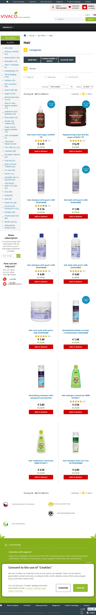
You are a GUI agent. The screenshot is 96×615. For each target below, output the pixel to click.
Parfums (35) (10, 80)
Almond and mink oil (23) (12, 98)
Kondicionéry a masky (49, 59)
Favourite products (75, 7)
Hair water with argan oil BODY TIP (41, 135)
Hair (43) (8, 199)
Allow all (80, 588)
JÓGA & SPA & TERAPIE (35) (10, 165)
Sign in (61, 7)
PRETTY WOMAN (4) (12, 66)
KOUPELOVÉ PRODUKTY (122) (12, 207)
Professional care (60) (12, 217)
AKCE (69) (9, 48)
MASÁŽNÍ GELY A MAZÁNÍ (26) (12, 178)
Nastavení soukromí (55, 613)
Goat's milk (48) (11, 90)
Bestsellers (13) (11, 61)
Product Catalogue (74, 2)
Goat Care (52, 77)
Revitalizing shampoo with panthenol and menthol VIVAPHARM (41, 397)
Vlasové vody (67, 60)
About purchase (46, 2)
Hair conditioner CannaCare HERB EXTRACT (41, 461)
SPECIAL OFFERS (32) (11, 52)
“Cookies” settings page (35, 588)
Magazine (59, 2)
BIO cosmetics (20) (10, 85)
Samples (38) (10, 212)
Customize (63, 588)
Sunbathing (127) (11, 71)
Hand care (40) (10, 202)
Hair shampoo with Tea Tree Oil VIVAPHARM (76, 461)
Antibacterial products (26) (10, 226)
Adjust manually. (15, 591)
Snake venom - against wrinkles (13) (11, 129)
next (89, 94)
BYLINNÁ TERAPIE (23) (12, 155)
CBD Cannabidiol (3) (11, 136)
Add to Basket (41, 151)
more (89, 562)
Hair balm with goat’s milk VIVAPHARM (76, 201)
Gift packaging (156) (10, 75)
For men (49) (10, 170)
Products (7, 27)
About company (18, 2)
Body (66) (8, 195)
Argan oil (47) (10, 93)
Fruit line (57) (10, 160)
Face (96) (8, 192)
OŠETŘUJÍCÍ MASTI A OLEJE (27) (11, 185)
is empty (91, 7)
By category (10, 38)
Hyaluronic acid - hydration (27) (11, 112)
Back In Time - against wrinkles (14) (11, 105)
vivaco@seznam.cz (15, 284)
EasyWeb (11, 613)
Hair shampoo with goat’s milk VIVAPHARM (41, 201)
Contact (87, 2)
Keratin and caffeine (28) (10, 122)
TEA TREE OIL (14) (12, 147)
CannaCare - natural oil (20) (10, 142)
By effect (10, 42)
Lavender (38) (10, 151)
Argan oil (30, 77)
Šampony (32, 60)
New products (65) (12, 57)
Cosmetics (32, 2)
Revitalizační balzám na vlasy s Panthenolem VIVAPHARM (75, 331)
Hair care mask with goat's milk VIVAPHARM (41, 331)
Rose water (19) (11, 117)
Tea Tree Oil (73, 77)
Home (7, 1)
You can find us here (82, 609)
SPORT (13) (9, 174)
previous (75, 94)
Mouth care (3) (11, 222)
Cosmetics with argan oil (20, 552)
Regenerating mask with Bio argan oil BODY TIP (76, 135)
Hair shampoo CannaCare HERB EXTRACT (76, 396)
